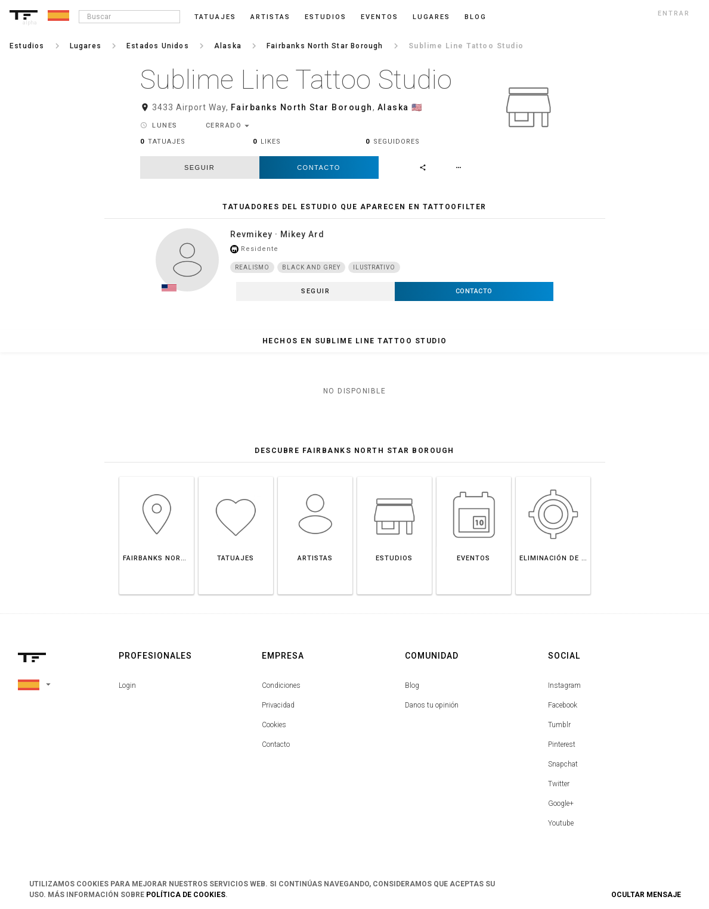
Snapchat (563, 764)
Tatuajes (215, 17)
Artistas (270, 17)
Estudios (325, 17)
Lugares (431, 17)
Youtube (561, 823)
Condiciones (281, 685)
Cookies (274, 725)
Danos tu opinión (432, 705)
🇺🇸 (417, 107)
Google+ (561, 803)
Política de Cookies (185, 895)
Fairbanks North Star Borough (302, 107)
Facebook (562, 705)
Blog (412, 685)
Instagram (564, 685)
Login (127, 685)
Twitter (558, 784)
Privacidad (278, 705)
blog (476, 17)
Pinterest (561, 744)
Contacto (318, 167)
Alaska (393, 107)
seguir (199, 167)
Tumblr (559, 725)
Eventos (379, 17)
